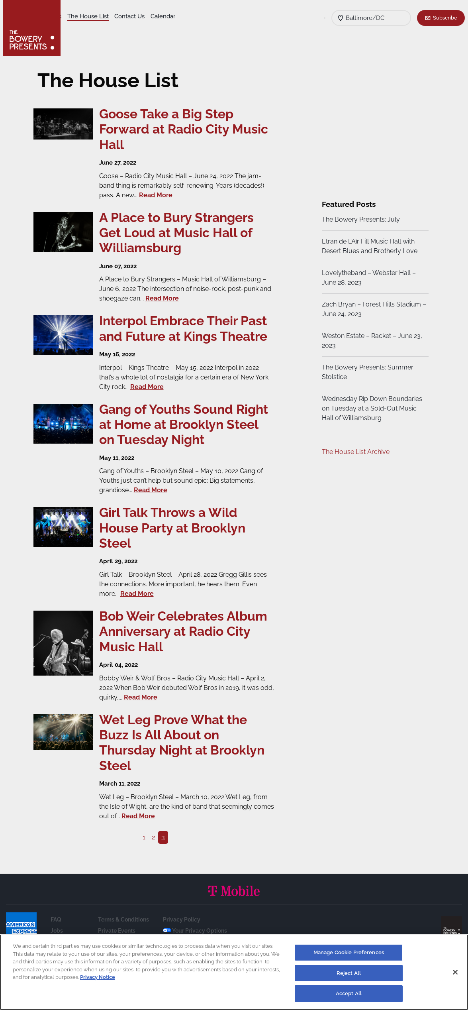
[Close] (455, 972)
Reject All (349, 973)
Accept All (349, 993)
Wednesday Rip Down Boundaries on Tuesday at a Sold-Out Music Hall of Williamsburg (371, 408)
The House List (150, 16)
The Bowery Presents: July (360, 219)
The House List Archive (354, 452)
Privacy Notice (97, 977)
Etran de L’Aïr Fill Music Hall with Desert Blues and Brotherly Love (368, 246)
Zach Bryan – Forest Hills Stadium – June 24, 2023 (370, 309)
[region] (234, 972)
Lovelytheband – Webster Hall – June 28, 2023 (368, 277)
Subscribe (445, 17)
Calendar (80, 28)
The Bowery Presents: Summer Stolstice (366, 372)
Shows (77, 16)
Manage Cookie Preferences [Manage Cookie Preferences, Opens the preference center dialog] (348, 952)
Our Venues (108, 16)
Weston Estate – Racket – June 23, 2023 (371, 340)
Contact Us (192, 16)
